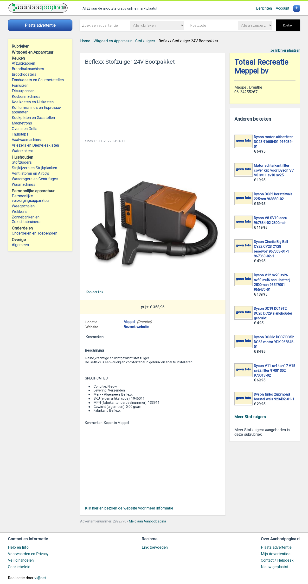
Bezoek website (136, 327)
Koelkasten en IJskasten (33, 102)
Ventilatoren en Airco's (30, 173)
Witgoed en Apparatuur (113, 41)
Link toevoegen (155, 547)
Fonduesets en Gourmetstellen (38, 80)
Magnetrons (22, 123)
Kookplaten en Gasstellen (33, 117)
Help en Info (18, 547)
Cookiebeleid (19, 567)
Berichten (264, 8)
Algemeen (20, 244)
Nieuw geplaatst (274, 567)
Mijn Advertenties (275, 554)
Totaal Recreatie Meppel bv (261, 66)
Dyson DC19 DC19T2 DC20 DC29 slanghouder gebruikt (273, 313)
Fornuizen (20, 85)
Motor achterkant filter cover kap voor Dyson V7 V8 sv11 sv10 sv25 (274, 170)
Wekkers (19, 211)
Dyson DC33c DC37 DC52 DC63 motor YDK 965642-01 (274, 342)
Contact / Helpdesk (277, 560)
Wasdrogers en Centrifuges (35, 179)
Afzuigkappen (23, 63)
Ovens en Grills (24, 128)
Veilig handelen (21, 560)
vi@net (40, 578)
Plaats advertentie (276, 547)
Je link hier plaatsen (285, 50)
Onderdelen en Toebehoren (34, 233)
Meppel (129, 322)
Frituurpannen (23, 91)
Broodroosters (24, 74)
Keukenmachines (26, 96)
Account (282, 8)
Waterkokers (22, 151)
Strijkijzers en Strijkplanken (34, 168)
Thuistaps (20, 134)
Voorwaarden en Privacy (28, 554)
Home (85, 41)
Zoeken (288, 25)
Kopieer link (94, 292)
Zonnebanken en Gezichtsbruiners (26, 219)
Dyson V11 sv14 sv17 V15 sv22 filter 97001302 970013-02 (274, 371)
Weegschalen (23, 206)
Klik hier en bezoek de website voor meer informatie (129, 508)
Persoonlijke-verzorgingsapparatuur (31, 198)
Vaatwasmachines (27, 139)
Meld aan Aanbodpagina (147, 521)
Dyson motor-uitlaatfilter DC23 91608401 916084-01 (273, 142)
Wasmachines (23, 184)
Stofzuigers (22, 162)
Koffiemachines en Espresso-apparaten (37, 109)
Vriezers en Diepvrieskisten (35, 145)
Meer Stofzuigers (250, 416)
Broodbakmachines (28, 69)
